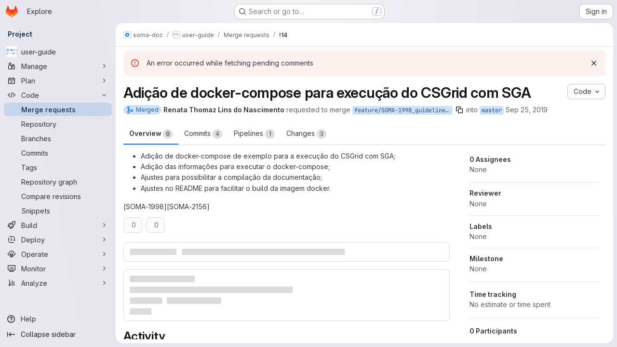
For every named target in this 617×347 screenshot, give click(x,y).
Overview (151, 134)
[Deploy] (58, 239)
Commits (203, 134)
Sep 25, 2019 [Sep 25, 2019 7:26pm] (527, 110)
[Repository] (58, 124)
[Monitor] (58, 268)
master (492, 110)
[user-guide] (58, 51)
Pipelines (254, 134)
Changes (306, 134)
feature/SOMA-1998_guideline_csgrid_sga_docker (403, 110)
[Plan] (58, 80)
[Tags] (58, 167)
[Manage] (58, 66)
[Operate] (58, 254)
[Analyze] (58, 283)
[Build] (58, 225)
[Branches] (58, 138)
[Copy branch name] (459, 110)
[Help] (58, 319)
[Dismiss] (594, 63)
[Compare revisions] (58, 196)
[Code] (58, 95)
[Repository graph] (58, 181)
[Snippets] (58, 210)
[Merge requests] (58, 109)
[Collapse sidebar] (58, 334)
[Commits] (58, 153)
